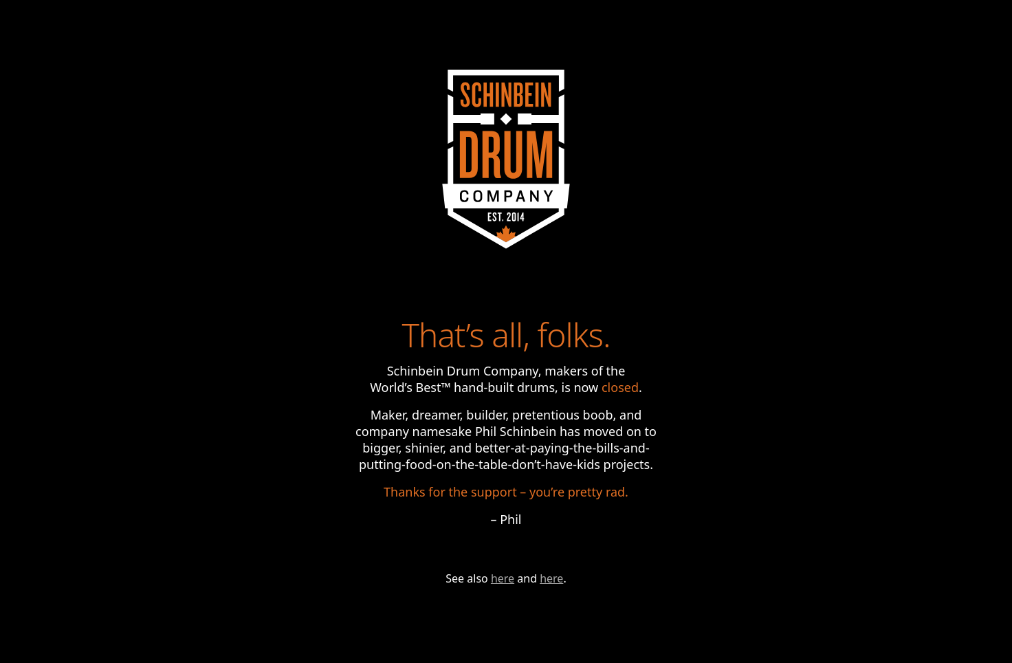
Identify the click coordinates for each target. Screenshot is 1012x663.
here (502, 578)
